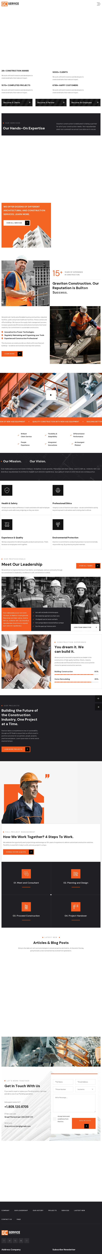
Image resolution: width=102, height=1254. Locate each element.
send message (85, 1124)
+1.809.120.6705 (16, 1106)
